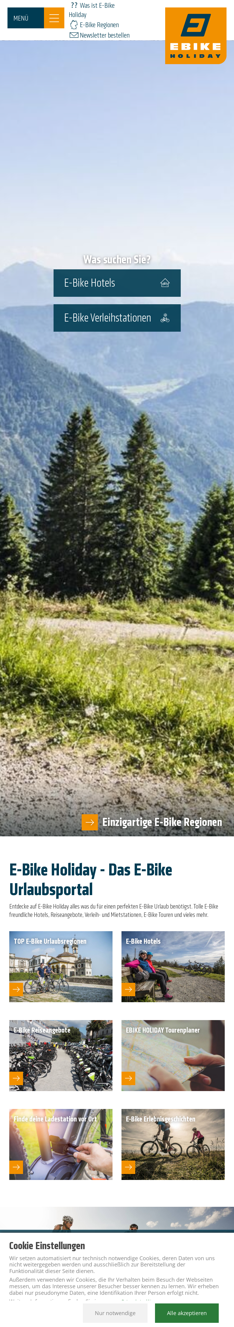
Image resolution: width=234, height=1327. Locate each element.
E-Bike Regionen (99, 25)
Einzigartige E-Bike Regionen (162, 822)
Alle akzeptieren (187, 1313)
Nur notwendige (115, 1313)
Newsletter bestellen (105, 35)
